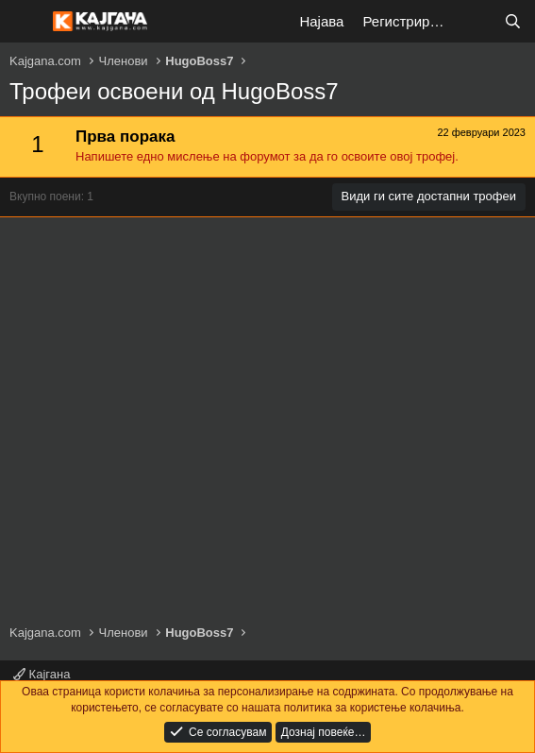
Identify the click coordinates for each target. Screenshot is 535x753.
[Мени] (26, 22)
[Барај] (512, 21)
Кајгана (41, 674)
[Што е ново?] (475, 21)
